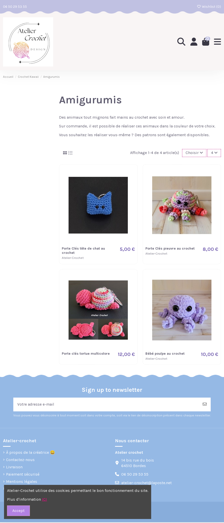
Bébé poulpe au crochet (165, 354)
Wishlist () (209, 7)
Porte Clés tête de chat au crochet (83, 251)
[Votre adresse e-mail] (106, 405)
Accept (18, 510)
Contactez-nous (20, 460)
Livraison (14, 467)
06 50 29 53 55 (15, 7)
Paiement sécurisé (22, 474)
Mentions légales (21, 482)
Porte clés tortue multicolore (86, 354)
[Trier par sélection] (194, 153)
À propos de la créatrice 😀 (30, 453)
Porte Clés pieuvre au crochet (170, 249)
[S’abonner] (205, 405)
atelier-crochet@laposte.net (146, 483)
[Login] (193, 42)
